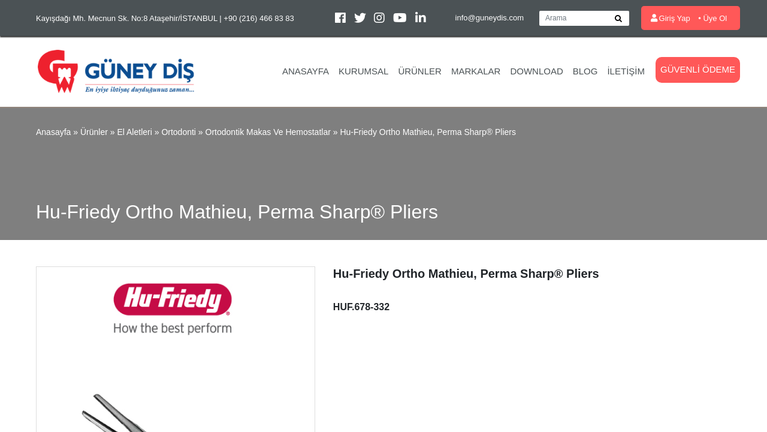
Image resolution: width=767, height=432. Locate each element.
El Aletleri (134, 132)
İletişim (626, 71)
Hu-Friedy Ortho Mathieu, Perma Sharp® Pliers (428, 132)
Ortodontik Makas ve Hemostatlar (268, 132)
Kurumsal (363, 71)
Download (536, 71)
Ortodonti (178, 132)
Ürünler (420, 71)
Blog (585, 71)
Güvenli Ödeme (697, 69)
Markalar (476, 71)
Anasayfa (305, 71)
